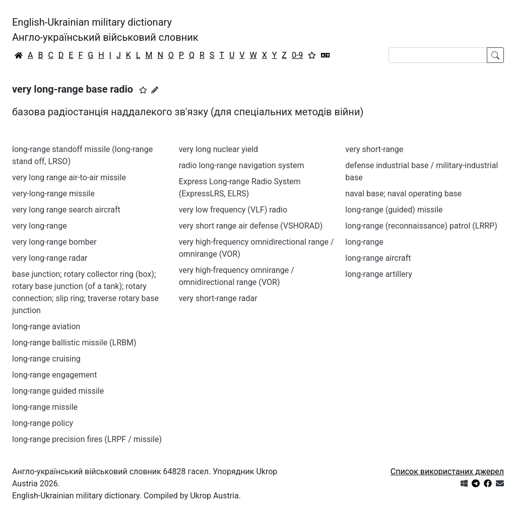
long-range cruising (46, 358)
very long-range (39, 226)
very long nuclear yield (218, 149)
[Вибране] (311, 55)
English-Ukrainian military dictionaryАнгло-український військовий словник (105, 29)
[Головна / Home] (18, 55)
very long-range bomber (54, 242)
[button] (143, 90)
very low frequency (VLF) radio (233, 209)
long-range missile (45, 407)
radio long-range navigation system (241, 165)
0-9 (297, 55)
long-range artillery (378, 274)
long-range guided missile (58, 391)
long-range (364, 242)
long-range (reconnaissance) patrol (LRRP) (421, 226)
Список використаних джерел (447, 471)
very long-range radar (50, 258)
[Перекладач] (325, 55)
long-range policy (42, 423)
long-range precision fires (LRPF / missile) (87, 439)
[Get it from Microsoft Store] (464, 483)
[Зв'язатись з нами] (500, 483)
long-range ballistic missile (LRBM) (74, 342)
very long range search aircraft (66, 209)
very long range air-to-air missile (69, 177)
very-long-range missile (53, 193)
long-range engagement (54, 375)
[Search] (438, 55)
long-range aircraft (378, 258)
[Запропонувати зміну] (154, 90)
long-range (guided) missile (393, 209)
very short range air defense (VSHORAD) (251, 226)
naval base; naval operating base (403, 193)
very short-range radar (218, 298)
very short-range (374, 149)
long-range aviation (46, 326)
